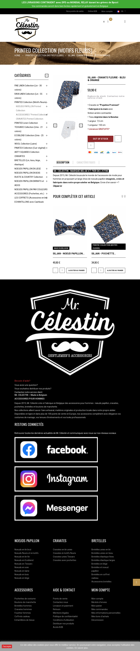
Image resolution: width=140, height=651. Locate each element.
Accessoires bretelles (101, 581)
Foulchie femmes (23, 613)
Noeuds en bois (22, 574)
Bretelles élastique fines (102, 556)
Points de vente (60, 598)
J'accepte (7, 646)
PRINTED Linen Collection (26, 123)
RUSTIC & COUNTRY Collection (29, 177)
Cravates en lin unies (62, 549)
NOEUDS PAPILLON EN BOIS (27, 173)
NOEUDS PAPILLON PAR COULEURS (31, 189)
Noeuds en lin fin (22, 556)
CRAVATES (20, 156)
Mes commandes (99, 609)
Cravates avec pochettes (64, 560)
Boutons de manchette (25, 602)
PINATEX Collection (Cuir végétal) (30, 148)
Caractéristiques (86, 162)
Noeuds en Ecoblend (24, 560)
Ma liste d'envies (99, 602)
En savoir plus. (81, 648)
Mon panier (96, 606)
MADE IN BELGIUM (61, 248)
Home (17, 55)
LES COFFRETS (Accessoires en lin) (31, 198)
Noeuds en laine (22, 571)
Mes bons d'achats (100, 616)
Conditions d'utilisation (63, 620)
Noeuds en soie (22, 567)
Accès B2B (58, 627)
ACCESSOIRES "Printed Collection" (32, 114)
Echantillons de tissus (24, 620)
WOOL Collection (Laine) (26, 144)
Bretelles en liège (99, 564)
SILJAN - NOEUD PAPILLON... (69, 253)
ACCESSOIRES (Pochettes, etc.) (29, 193)
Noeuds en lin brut (23, 549)
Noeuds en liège (22, 578)
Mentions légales (61, 613)
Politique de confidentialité (65, 616)
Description (63, 162)
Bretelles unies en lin (101, 549)
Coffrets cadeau (22, 616)
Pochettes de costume (25, 598)
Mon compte (97, 598)
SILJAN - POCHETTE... (103, 253)
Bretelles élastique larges (103, 560)
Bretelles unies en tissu (102, 553)
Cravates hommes (23, 609)
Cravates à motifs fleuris (64, 553)
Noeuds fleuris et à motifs (26, 553)
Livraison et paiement (63, 606)
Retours (56, 609)
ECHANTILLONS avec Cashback (29, 202)
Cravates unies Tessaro (64, 556)
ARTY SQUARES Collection (27, 152)
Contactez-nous (60, 602)
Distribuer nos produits (63, 623)
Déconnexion (97, 620)
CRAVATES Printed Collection (29, 119)
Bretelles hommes (23, 606)
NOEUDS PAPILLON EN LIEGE (28, 168)
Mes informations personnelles (105, 613)
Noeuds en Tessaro (23, 564)
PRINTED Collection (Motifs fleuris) (31, 102)
